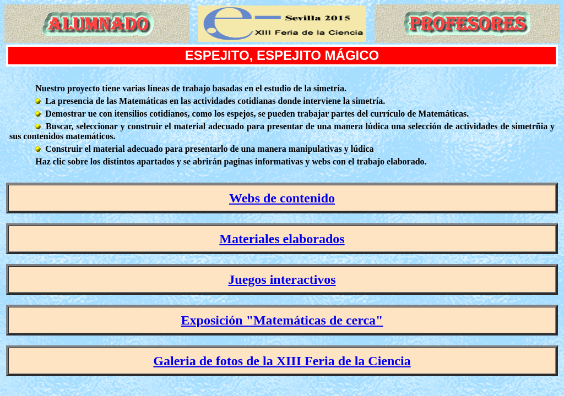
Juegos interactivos (281, 279)
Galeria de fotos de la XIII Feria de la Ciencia (281, 361)
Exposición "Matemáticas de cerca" (282, 320)
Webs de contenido (282, 198)
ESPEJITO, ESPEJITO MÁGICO (282, 55)
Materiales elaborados (281, 239)
